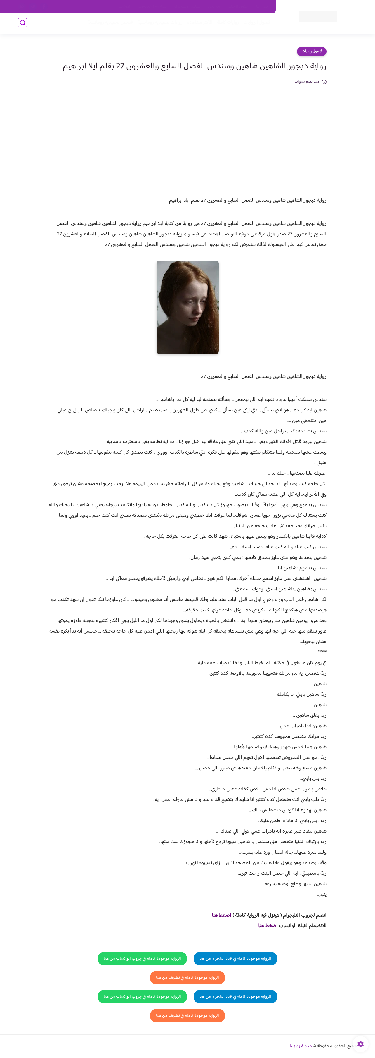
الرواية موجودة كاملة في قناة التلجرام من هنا (235, 958)
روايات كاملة (227, 24)
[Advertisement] (187, 129)
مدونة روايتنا (301, 1046)
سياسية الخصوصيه (152, 6)
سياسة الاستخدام (187, 6)
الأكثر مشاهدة (198, 24)
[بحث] (22, 23)
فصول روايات (311, 51)
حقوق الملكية (238, 6)
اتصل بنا (262, 6)
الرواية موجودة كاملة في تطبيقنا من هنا (187, 977)
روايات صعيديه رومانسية (158, 24)
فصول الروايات (255, 24)
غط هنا (218, 915)
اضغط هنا (268, 926)
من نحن (214, 6)
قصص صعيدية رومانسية (109, 24)
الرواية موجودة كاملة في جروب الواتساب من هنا (142, 958)
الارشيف (124, 6)
